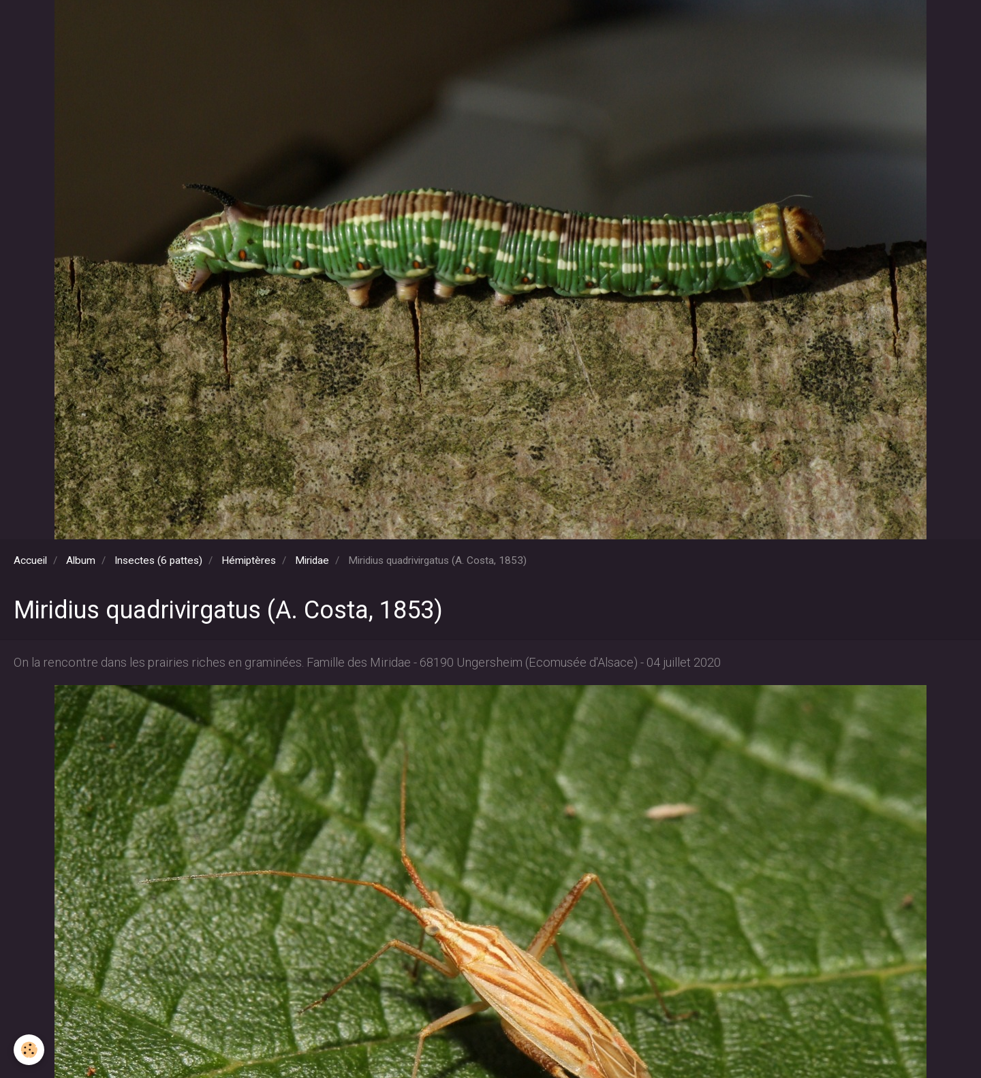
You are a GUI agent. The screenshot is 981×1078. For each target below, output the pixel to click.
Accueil (30, 560)
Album (80, 560)
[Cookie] (29, 1049)
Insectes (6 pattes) (158, 560)
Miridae (312, 560)
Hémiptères (248, 560)
